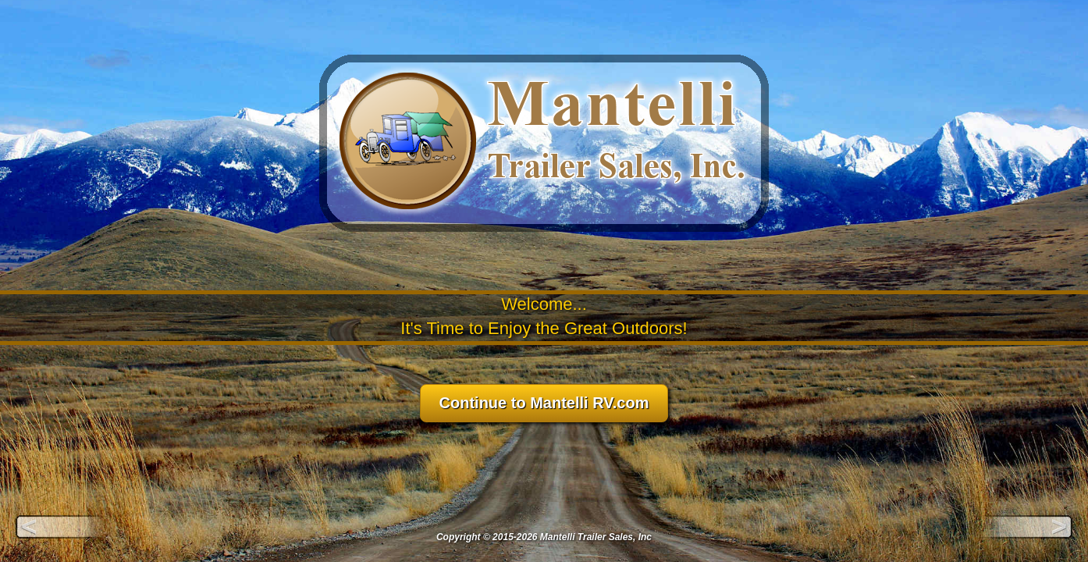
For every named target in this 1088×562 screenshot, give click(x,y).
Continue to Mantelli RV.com (544, 402)
